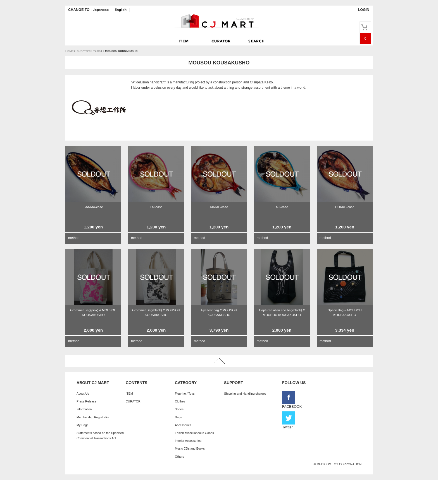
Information (84, 409)
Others (179, 456)
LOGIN (363, 10)
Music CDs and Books (190, 448)
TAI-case (156, 207)
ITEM (129, 393)
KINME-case (219, 207)
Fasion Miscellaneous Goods (194, 433)
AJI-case (282, 207)
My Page (83, 425)
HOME (69, 50)
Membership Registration (93, 417)
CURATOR (83, 50)
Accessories (183, 425)
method (97, 50)
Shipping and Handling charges (245, 393)
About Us (83, 393)
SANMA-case (93, 207)
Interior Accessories (188, 440)
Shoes (179, 409)
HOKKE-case (344, 207)
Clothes (180, 401)
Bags (178, 417)
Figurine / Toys (185, 393)
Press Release (86, 401)
